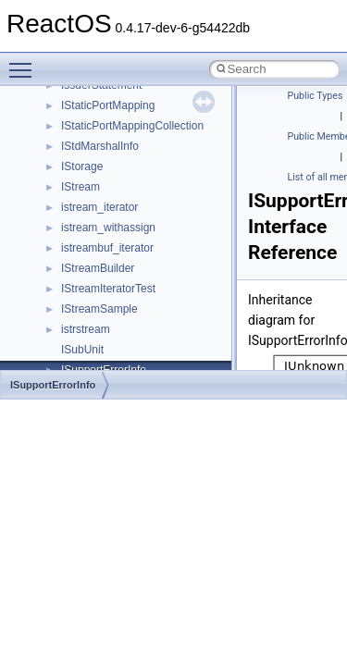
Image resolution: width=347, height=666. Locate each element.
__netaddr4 (89, 357)
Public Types (315, 96)
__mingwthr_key (101, 133)
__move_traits (95, 194)
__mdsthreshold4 (103, 92)
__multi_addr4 (96, 316)
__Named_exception (112, 336)
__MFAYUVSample (108, 112)
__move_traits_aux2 (111, 234)
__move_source (100, 173)
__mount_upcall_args (114, 153)
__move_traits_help (109, 255)
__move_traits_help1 (112, 275)
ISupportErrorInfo (52, 384)
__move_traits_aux (108, 214)
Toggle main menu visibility (25, 62)
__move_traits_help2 (112, 296)
